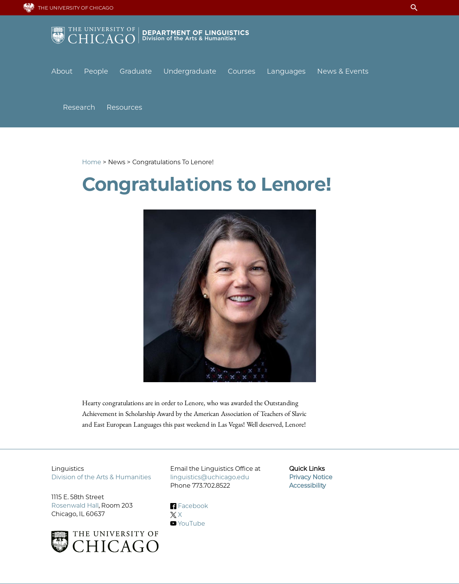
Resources (124, 107)
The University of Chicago (76, 8)
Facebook (193, 506)
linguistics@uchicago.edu (209, 477)
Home (91, 162)
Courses (241, 71)
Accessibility (307, 485)
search (414, 7)
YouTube (191, 523)
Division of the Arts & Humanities (101, 477)
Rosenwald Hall (75, 505)
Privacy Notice (310, 477)
